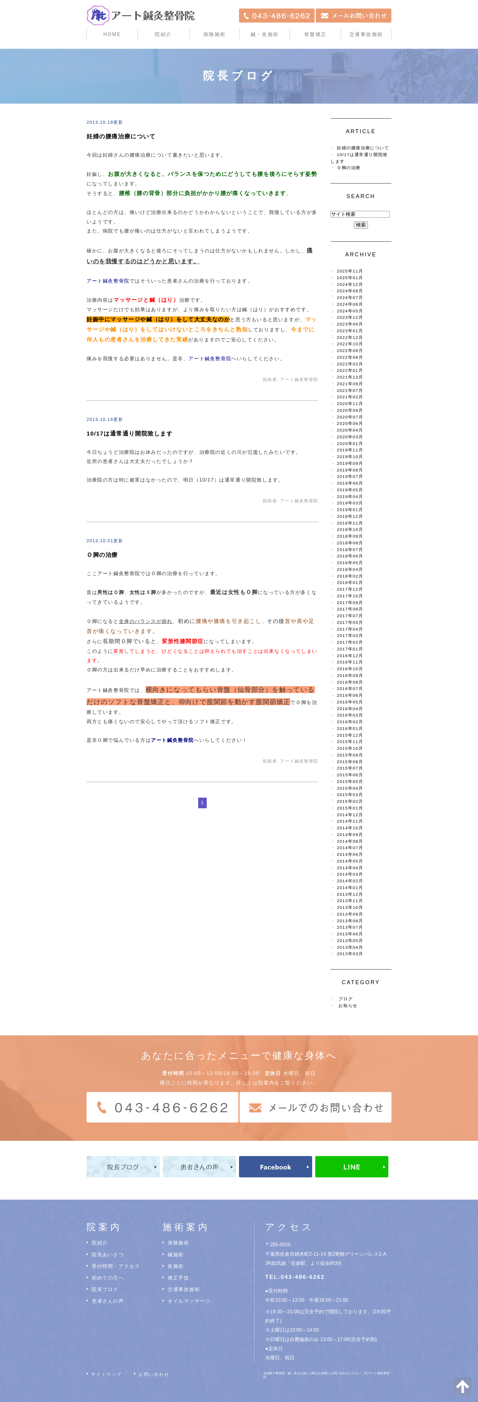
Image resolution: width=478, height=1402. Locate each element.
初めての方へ (108, 1277)
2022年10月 (350, 344)
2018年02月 (350, 576)
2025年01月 (350, 278)
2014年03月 (350, 874)
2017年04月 (350, 629)
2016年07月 (350, 688)
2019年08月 (350, 470)
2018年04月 (350, 569)
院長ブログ (105, 1289)
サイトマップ (106, 1374)
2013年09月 (350, 914)
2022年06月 (350, 357)
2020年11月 (350, 403)
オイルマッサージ (189, 1301)
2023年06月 (350, 324)
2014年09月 (350, 834)
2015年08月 (350, 762)
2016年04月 (350, 708)
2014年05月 (350, 861)
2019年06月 (350, 483)
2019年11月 (350, 450)
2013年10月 (350, 907)
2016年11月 (350, 662)
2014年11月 (350, 821)
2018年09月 (350, 536)
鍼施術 (176, 1254)
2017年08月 (350, 609)
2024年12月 (350, 284)
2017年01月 (350, 649)
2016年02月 (350, 722)
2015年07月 (350, 768)
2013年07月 (350, 927)
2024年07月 (350, 297)
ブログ (345, 999)
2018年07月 (350, 549)
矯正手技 (178, 1277)
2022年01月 (350, 370)
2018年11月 (350, 523)
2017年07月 (350, 616)
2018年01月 (350, 582)
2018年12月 (350, 516)
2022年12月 (350, 337)
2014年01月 (350, 887)
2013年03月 (350, 954)
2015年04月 (350, 788)
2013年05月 (350, 940)
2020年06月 (350, 423)
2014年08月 (350, 841)
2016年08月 (350, 682)
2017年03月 (350, 635)
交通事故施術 (366, 34)
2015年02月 (350, 801)
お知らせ (347, 1005)
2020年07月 (350, 417)
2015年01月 (350, 808)
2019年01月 (350, 509)
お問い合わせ (154, 1374)
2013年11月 (350, 900)
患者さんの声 (108, 1301)
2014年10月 (350, 828)
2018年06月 (350, 556)
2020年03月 (350, 437)
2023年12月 (350, 317)
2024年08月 (350, 291)
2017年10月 (350, 596)
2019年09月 (350, 463)
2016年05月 (350, 702)
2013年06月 (350, 934)
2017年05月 (350, 622)
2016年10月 (350, 669)
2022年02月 (350, 364)
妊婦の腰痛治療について (121, 136)
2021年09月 (350, 384)
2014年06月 (350, 854)
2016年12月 (350, 655)
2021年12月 (350, 377)
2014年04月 (350, 868)
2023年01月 (350, 331)
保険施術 (214, 34)
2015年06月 (350, 775)
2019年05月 (350, 490)
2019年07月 (350, 476)
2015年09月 (350, 755)
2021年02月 (350, 397)
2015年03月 (350, 794)
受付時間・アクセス (116, 1266)
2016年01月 (350, 728)
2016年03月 (350, 715)
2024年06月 (350, 304)
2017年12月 (350, 589)
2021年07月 (350, 390)
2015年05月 (350, 781)
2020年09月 (350, 410)
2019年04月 (350, 496)
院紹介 (100, 1242)
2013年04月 (350, 947)
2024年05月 (350, 311)
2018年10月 (350, 529)
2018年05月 (350, 562)
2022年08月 (350, 350)
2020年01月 (350, 443)
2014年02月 (350, 881)
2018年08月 (350, 543)
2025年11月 (350, 271)
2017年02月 (350, 642)
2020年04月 (350, 430)
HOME (112, 34)
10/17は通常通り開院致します (130, 433)
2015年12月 (350, 735)
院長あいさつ (108, 1254)
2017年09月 (350, 602)
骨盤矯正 (315, 34)
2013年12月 (350, 894)
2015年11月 (350, 741)
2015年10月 (350, 748)
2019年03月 (350, 503)
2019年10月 (350, 456)
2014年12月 (350, 815)
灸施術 (176, 1266)
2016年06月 (350, 695)
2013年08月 (350, 921)
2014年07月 (350, 847)
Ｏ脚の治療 (102, 555)
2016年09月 (350, 675)
